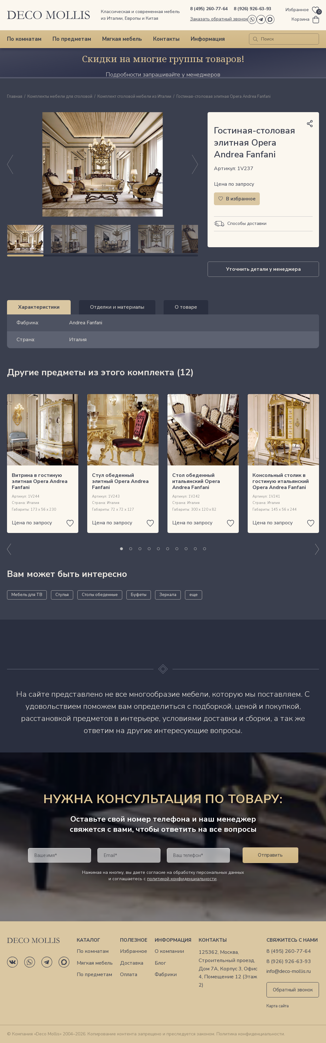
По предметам (72, 39)
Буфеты (138, 595)
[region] (102, 239)
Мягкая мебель (122, 39)
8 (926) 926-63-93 (252, 9)
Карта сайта (277, 1006)
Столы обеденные (100, 595)
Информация (208, 39)
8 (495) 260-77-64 (209, 9)
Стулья (62, 595)
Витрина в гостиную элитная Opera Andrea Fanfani (39, 481)
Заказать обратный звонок (219, 19)
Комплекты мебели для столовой (59, 96)
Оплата (128, 975)
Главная (14, 96)
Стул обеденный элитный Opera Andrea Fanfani (120, 481)
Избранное (133, 951)
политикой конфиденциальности (181, 879)
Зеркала (167, 595)
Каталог (88, 940)
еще (193, 595)
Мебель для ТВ (26, 595)
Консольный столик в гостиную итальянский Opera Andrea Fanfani (280, 481)
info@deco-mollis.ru (288, 971)
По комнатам (24, 39)
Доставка (131, 963)
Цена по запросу (234, 184)
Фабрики (166, 975)
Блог (160, 963)
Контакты (166, 39)
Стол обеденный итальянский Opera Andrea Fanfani (196, 481)
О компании (169, 951)
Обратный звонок (293, 990)
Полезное (133, 940)
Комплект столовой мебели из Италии (134, 96)
